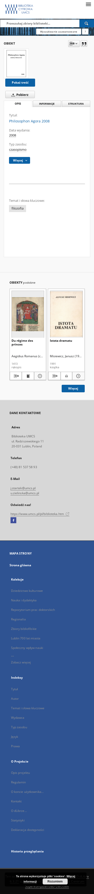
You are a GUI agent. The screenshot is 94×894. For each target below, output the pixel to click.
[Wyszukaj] (86, 23)
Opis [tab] (18, 103)
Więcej (73, 388)
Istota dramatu (61, 340)
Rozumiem (55, 881)
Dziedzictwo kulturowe (27, 591)
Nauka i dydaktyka (24, 600)
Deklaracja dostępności (27, 830)
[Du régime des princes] (28, 314)
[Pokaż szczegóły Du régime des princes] (39, 376)
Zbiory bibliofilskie (24, 629)
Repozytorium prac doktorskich (33, 610)
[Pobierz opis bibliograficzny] (16, 376)
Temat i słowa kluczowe (28, 708)
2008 (12, 135)
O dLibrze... (19, 811)
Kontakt (16, 801)
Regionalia (18, 619)
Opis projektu (20, 773)
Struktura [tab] (76, 103)
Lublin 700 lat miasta (26, 638)
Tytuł (14, 689)
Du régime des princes (22, 342)
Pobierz (18, 95)
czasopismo (18, 149)
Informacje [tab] (47, 103)
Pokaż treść (20, 82)
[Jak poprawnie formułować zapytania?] (85, 32)
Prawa (15, 746)
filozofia (18, 208)
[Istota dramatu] (66, 314)
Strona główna (20, 565)
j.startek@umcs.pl (23, 488)
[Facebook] (13, 520)
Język (14, 737)
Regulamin (18, 782)
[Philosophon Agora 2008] (16, 63)
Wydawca (18, 718)
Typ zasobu (19, 727)
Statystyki (18, 820)
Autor (15, 698)
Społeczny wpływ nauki (27, 648)
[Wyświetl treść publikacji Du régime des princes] (28, 376)
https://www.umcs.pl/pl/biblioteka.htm (40, 514)
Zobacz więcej (21, 662)
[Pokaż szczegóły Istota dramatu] (78, 376)
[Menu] (88, 4)
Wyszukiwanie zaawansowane (58, 31)
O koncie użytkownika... (27, 792)
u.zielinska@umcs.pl (25, 493)
